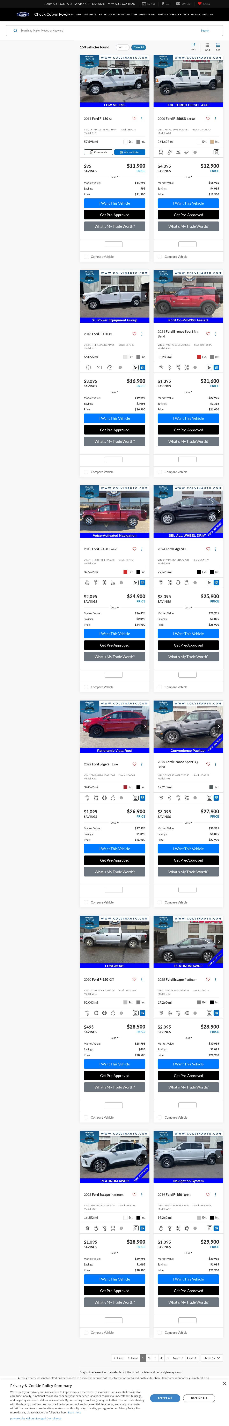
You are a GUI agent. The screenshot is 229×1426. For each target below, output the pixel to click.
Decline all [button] (199, 1398)
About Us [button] (207, 14)
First (118, 1358)
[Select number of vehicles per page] (212, 1358)
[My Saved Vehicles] (203, 3)
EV (100, 14)
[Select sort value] (194, 47)
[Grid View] (206, 47)
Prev (133, 1358)
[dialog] (114, 1402)
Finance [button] (195, 14)
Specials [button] (163, 14)
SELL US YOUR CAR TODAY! (118, 14)
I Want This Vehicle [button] (114, 203)
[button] (145, 81)
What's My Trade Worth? (115, 226)
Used (78, 14)
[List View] (218, 47)
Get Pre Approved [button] (145, 14)
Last (192, 1358)
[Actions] (141, 118)
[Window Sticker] (130, 152)
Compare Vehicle (102, 256)
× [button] (224, 1383)
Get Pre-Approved (114, 214)
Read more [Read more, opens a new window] (74, 1412)
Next (178, 1358)
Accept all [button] (165, 1398)
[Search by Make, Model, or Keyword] (108, 30)
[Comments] (98, 152)
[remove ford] (123, 47)
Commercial (90, 14)
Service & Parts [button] (179, 14)
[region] (114, 188)
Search (205, 30)
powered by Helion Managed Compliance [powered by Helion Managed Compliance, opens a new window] (35, 1418)
